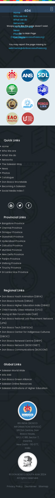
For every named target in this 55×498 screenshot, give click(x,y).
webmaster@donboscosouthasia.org (27, 48)
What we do (20, 19)
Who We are (9, 151)
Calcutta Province (12, 245)
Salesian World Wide (13, 370)
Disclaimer (30, 486)
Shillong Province (11, 263)
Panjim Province (11, 259)
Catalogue (19, 37)
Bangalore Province (13, 223)
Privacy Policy (15, 486)
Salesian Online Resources (17, 383)
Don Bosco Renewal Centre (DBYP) (22, 340)
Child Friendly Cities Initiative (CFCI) (22, 309)
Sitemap (43, 486)
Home (16, 12)
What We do (9, 155)
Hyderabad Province (13, 241)
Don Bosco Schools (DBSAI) (17, 301)
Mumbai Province (12, 250)
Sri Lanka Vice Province (15, 272)
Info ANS (6, 375)
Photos (17, 34)
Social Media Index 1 (13, 190)
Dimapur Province (12, 232)
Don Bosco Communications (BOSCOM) (25, 349)
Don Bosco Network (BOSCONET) (21, 345)
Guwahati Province (12, 236)
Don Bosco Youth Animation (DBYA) (22, 296)
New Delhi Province (13, 254)
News (16, 30)
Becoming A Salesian (14, 186)
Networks (18, 23)
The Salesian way (23, 27)
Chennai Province (12, 228)
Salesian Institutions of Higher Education (24, 388)
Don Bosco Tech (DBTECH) (17, 327)
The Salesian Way (12, 164)
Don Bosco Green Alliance (17, 379)
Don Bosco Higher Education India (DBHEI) (26, 305)
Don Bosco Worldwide (14, 182)
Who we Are (20, 16)
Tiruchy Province (11, 267)
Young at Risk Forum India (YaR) (20, 314)
